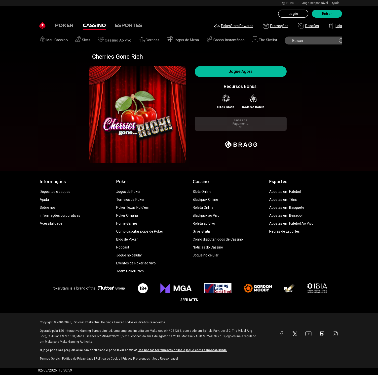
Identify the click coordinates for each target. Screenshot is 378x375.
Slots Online (202, 192)
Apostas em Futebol (285, 192)
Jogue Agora (241, 71)
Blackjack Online (205, 200)
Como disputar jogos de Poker (139, 231)
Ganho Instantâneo (225, 40)
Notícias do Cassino (208, 247)
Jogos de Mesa (183, 40)
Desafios (308, 26)
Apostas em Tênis (283, 200)
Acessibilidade (51, 223)
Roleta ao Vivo (204, 223)
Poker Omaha (127, 215)
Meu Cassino (54, 40)
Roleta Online (203, 207)
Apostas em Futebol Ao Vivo (291, 223)
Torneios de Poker (130, 200)
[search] (315, 40)
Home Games (127, 223)
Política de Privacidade (77, 358)
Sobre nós (48, 207)
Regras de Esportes (284, 231)
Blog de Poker (127, 239)
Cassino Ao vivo (114, 40)
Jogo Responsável (315, 3)
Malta (49, 341)
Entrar (327, 14)
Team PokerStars (130, 271)
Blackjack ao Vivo (206, 215)
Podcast (122, 247)
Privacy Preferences (136, 358)
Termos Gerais (50, 358)
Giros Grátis (202, 231)
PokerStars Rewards (233, 26)
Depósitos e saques (55, 192)
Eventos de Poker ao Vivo (136, 263)
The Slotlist (264, 40)
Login (293, 14)
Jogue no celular (129, 255)
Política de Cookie (108, 358)
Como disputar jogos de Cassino (218, 239)
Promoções (275, 26)
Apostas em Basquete (286, 207)
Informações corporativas (60, 215)
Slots (82, 40)
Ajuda (336, 3)
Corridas (149, 40)
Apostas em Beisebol (285, 215)
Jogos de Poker (128, 192)
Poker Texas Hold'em (132, 207)
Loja (335, 26)
